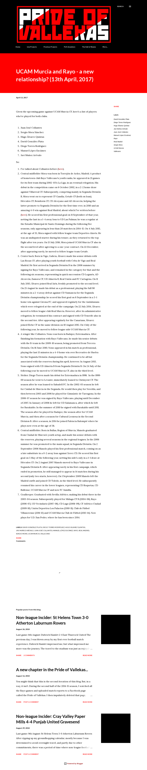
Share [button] (116, 106)
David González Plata (121, 119)
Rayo (115, 138)
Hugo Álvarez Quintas (121, 126)
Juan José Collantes (121, 132)
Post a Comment (31, 702)
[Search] (120, 6)
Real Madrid (118, 142)
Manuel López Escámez (122, 135)
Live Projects (32, 47)
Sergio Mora (118, 145)
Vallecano (117, 151)
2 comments (29, 655)
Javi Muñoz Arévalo (121, 129)
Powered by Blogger (73, 763)
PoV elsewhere (69, 47)
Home (18, 47)
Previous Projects (50, 47)
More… (105, 47)
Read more (87, 655)
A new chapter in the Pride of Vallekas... (52, 669)
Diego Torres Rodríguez (122, 122)
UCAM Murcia (119, 148)
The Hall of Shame (89, 47)
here (60, 168)
